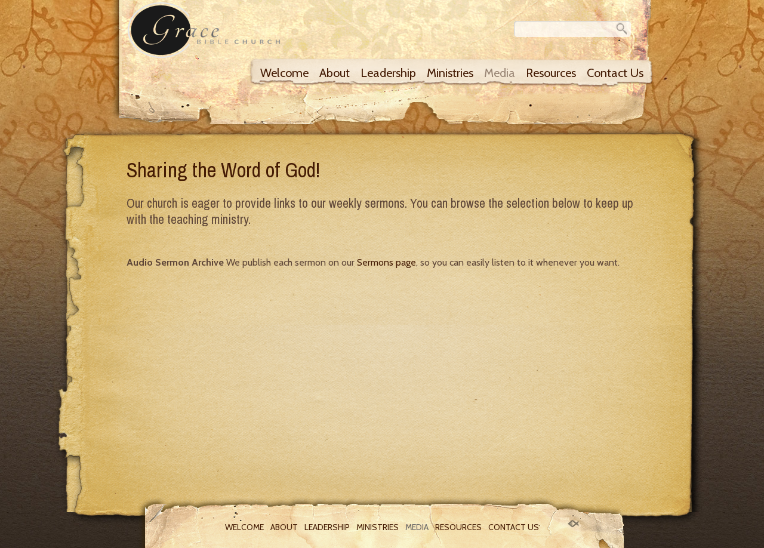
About (334, 73)
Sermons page (386, 262)
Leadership (388, 73)
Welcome (284, 73)
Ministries (450, 73)
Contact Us (615, 73)
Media (499, 73)
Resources (551, 73)
